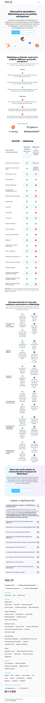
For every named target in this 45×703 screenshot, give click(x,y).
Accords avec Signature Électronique (13, 629)
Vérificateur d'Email (9, 644)
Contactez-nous (21, 595)
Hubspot (7, 675)
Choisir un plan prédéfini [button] (27, 32)
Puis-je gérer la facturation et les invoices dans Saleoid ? (20, 557)
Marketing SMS (28, 614)
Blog (14, 595)
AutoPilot (12, 678)
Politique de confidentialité (11, 666)
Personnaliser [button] (16, 32)
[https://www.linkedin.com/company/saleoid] (13, 691)
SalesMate (22, 681)
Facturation (27, 629)
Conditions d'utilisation (20, 663)
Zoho (33, 675)
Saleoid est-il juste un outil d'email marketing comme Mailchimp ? (19, 522)
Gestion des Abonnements (32, 626)
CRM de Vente (8, 604)
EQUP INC (13, 700)
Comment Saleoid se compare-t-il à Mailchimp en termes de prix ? (20, 505)
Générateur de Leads (28, 654)
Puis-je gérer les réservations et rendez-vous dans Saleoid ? (21, 542)
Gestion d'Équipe (9, 607)
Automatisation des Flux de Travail (28, 639)
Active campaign (26, 675)
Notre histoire (8, 595)
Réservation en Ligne (10, 632)
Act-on (6, 678)
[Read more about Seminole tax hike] (6, 691)
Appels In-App (17, 654)
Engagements (8, 656)
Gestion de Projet (20, 626)
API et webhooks (9, 663)
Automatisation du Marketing (11, 639)
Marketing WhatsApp (10, 617)
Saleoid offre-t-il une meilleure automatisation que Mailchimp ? (19, 537)
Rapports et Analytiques (21, 644)
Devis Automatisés (9, 626)
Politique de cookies (9, 668)
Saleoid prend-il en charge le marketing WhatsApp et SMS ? (21, 527)
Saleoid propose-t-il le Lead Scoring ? (15, 547)
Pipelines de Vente (9, 614)
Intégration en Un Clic (10, 651)
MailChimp (7, 681)
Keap (12, 675)
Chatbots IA (26, 641)
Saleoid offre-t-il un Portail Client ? (15, 562)
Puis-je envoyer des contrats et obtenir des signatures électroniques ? (19, 567)
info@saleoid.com (10, 688)
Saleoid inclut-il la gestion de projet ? (15, 572)
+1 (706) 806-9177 (22, 688)
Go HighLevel (15, 681)
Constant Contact (20, 678)
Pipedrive (17, 675)
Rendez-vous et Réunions (11, 619)
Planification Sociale (21, 617)
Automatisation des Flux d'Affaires (13, 641)
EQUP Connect (8, 654)
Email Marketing (19, 614)
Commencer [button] (27, 156)
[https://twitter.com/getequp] (11, 691)
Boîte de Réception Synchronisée (25, 651)
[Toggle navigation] (38, 2)
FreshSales (29, 678)
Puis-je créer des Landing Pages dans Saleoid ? (18, 532)
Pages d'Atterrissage (34, 607)
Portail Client (17, 604)
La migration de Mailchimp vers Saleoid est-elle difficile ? (20, 552)
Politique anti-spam (23, 666)
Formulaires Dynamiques (21, 607)
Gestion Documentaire (27, 604)
